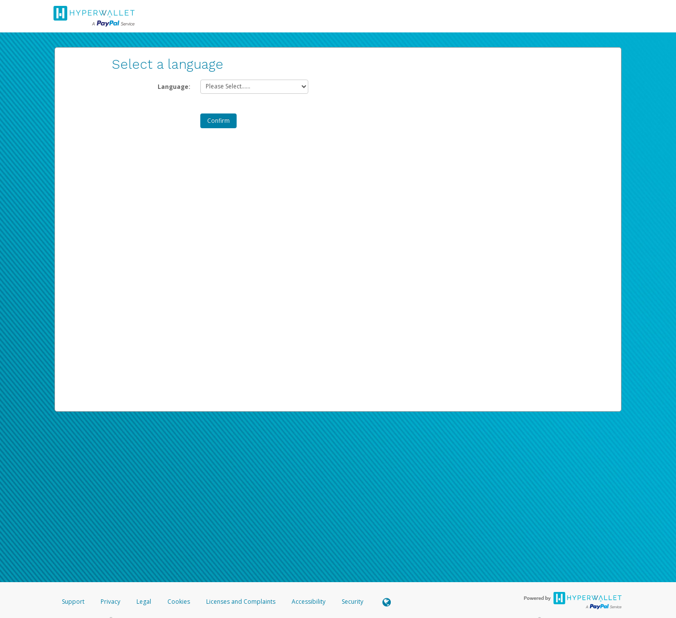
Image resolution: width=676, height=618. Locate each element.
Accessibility (308, 601)
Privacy (110, 601)
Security (352, 601)
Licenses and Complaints (241, 601)
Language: (174, 87)
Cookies (178, 601)
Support (73, 601)
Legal (143, 601)
